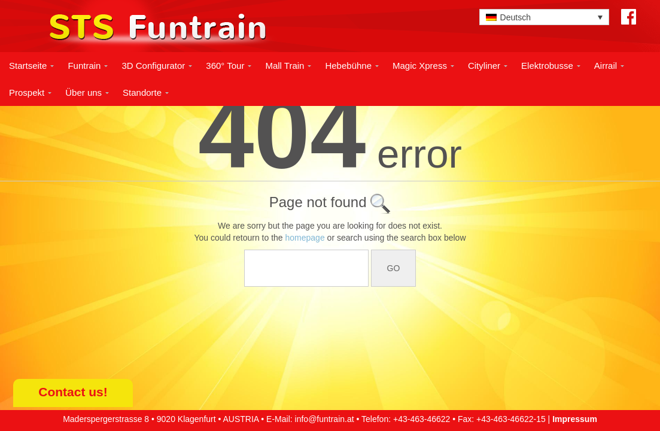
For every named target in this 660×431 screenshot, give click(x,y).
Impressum (574, 419)
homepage (305, 237)
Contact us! (73, 392)
